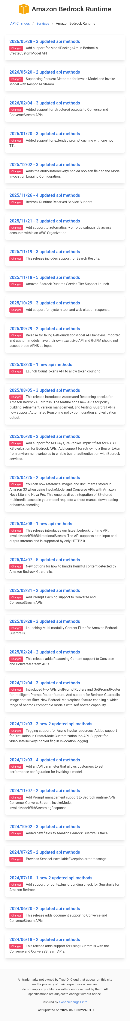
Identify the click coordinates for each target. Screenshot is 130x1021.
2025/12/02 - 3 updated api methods (44, 164)
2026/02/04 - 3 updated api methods (44, 103)
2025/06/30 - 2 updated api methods (44, 436)
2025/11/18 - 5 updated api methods (44, 277)
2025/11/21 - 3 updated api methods (44, 221)
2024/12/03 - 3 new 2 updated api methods (51, 723)
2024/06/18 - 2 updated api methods (44, 939)
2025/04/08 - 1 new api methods (40, 523)
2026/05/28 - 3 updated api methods (44, 41)
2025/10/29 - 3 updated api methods (44, 303)
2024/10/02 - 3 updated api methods (44, 826)
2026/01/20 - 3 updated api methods (44, 133)
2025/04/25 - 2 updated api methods (44, 477)
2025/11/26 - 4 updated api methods (44, 195)
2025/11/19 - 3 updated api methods (44, 251)
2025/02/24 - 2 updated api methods (44, 652)
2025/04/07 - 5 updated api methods (44, 559)
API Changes (20, 23)
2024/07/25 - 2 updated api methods (44, 852)
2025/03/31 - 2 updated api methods (44, 590)
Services (42, 23)
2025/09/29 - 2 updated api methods (44, 328)
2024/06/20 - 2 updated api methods (44, 908)
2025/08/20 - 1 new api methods (40, 364)
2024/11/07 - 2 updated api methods (44, 790)
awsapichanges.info (73, 1002)
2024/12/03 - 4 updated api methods (44, 759)
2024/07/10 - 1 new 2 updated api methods (51, 877)
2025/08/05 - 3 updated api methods (44, 390)
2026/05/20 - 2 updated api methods (44, 72)
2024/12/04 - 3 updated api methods (44, 682)
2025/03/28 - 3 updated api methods (44, 621)
